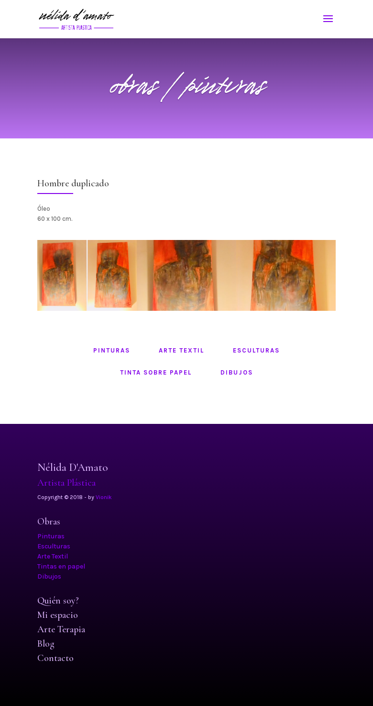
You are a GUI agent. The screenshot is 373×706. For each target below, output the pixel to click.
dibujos (236, 372)
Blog (46, 643)
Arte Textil (52, 556)
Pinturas (51, 536)
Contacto (55, 658)
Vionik (104, 497)
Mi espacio (57, 615)
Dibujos (49, 576)
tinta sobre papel (156, 372)
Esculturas (53, 546)
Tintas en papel (61, 566)
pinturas (111, 350)
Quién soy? (58, 600)
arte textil (181, 350)
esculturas (256, 350)
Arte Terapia (61, 629)
